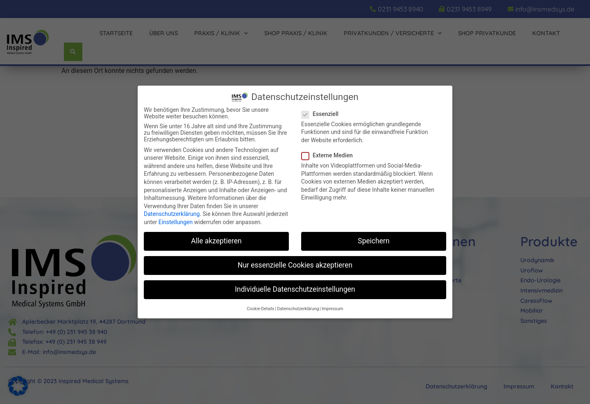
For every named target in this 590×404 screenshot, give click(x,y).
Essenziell (322, 114)
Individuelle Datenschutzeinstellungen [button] (295, 289)
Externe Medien (329, 155)
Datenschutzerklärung (172, 214)
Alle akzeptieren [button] (216, 241)
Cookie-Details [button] (260, 308)
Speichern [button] (373, 241)
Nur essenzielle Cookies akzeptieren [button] (295, 265)
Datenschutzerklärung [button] (298, 308)
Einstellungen (176, 222)
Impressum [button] (332, 308)
